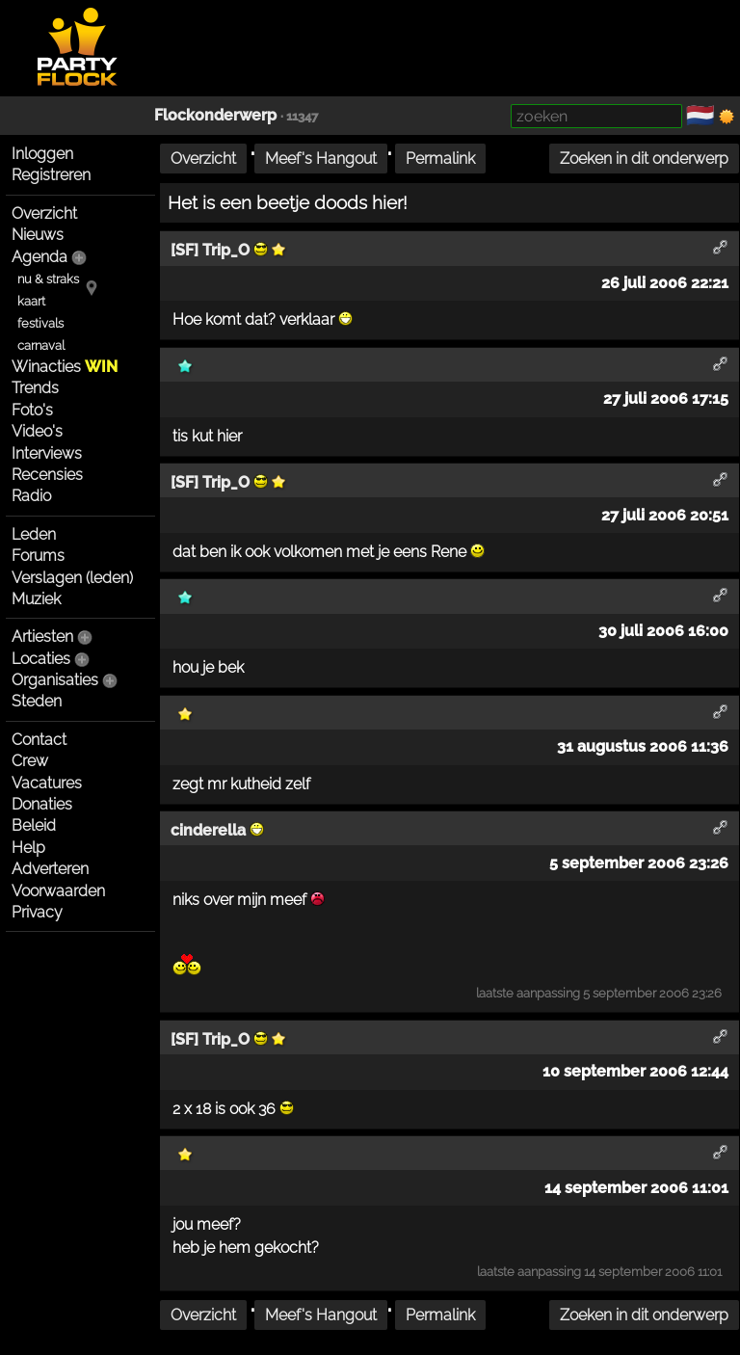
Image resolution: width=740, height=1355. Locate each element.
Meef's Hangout (321, 158)
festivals (40, 323)
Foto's (32, 410)
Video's (37, 431)
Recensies (47, 474)
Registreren (51, 175)
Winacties (65, 367)
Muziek (36, 599)
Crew (30, 761)
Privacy (37, 912)
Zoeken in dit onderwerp (644, 158)
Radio (31, 496)
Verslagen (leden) (72, 578)
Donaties (42, 804)
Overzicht (44, 213)
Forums (38, 555)
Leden (34, 534)
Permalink (440, 158)
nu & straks (48, 279)
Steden (37, 701)
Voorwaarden (58, 891)
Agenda (39, 257)
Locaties (41, 659)
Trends (35, 388)
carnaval (41, 345)
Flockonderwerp (215, 115)
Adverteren (50, 869)
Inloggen (42, 154)
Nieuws (38, 235)
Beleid (34, 825)
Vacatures (47, 783)
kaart (31, 301)
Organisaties (55, 680)
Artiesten (42, 636)
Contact (39, 740)
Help (28, 847)
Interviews (47, 453)
